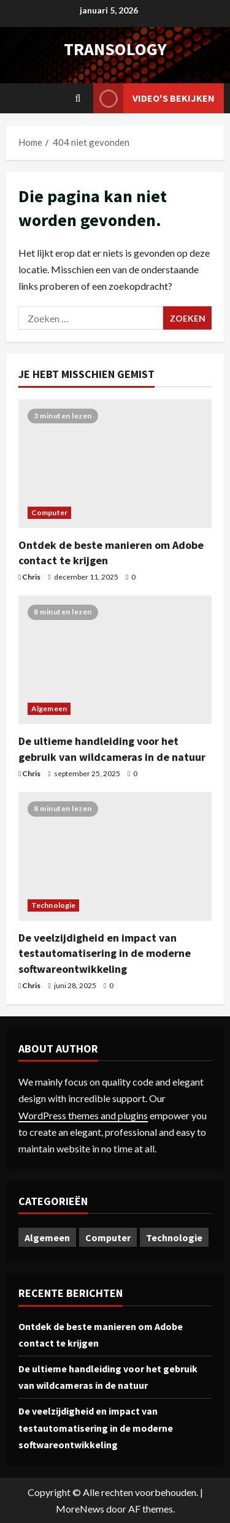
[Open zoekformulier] (78, 98)
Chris (31, 576)
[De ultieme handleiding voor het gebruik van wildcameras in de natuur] (115, 659)
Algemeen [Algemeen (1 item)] (47, 1237)
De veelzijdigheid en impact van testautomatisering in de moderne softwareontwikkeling (104, 953)
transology (115, 49)
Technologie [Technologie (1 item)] (174, 1237)
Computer (49, 512)
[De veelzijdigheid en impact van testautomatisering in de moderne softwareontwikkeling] (115, 856)
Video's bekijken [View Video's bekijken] (154, 98)
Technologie (53, 905)
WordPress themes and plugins (83, 1115)
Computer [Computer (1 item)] (108, 1237)
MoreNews (80, 1508)
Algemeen (49, 708)
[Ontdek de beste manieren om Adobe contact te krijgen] (115, 463)
